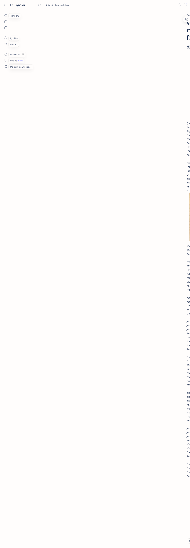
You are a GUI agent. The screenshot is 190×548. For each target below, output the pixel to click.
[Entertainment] (35, 15)
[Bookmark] (185, 5)
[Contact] (5, 44)
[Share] (131, 39)
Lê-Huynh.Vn (17, 5)
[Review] (162, 87)
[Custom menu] (5, 54)
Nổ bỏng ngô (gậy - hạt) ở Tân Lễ (166, 80)
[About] (5, 38)
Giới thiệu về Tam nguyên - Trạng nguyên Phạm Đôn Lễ (166, 60)
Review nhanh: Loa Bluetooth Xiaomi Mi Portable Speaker (164, 92)
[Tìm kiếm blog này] (61, 5)
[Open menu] (5, 5)
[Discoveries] (164, 55)
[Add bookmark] (122, 39)
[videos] (39, 500)
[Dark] (179, 5)
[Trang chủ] (5, 15)
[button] (171, 541)
